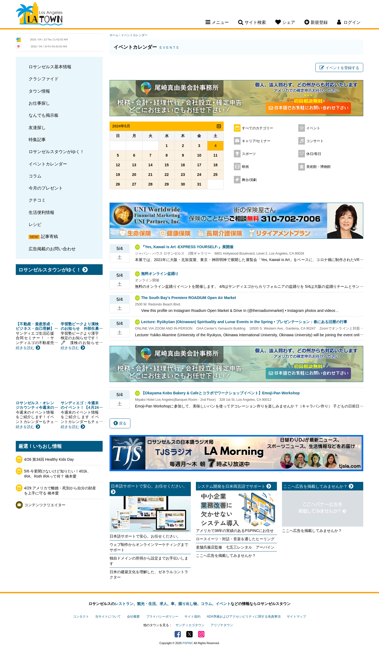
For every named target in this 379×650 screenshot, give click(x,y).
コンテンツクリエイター (44, 505)
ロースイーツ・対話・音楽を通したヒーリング (235, 539)
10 (199, 155)
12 (118, 165)
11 (215, 155)
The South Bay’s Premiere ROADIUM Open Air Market (188, 298)
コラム (35, 175)
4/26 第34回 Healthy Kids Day (49, 459)
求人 (163, 604)
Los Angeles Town (39, 14)
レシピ (35, 224)
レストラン (124, 604)
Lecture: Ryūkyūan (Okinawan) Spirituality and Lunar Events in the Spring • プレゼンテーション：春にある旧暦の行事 (244, 322)
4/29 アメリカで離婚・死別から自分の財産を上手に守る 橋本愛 (60, 491)
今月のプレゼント (46, 188)
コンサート (315, 141)
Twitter (189, 634)
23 (183, 174)
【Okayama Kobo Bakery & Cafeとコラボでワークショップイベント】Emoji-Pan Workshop (220, 393)
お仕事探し (39, 103)
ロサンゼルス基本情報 (50, 66)
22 (167, 174)
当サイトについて (108, 616)
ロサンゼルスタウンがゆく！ (56, 151)
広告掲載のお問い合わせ (52, 248)
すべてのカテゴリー (257, 128)
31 (199, 184)
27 (134, 184)
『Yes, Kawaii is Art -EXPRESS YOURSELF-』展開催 (187, 247)
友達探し (37, 127)
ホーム (114, 35)
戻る (120, 423)
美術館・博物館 (318, 167)
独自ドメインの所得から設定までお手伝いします (149, 561)
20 (134, 174)
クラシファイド (44, 78)
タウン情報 (39, 91)
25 (215, 174)
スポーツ (249, 154)
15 (167, 165)
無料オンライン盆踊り (160, 273)
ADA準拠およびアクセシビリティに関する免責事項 (243, 616)
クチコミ (37, 200)
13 (134, 165)
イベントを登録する (339, 67)
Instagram (201, 634)
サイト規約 (192, 616)
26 (118, 184)
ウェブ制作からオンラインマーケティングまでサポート (149, 547)
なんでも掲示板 (44, 115)
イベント (313, 128)
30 (183, 184)
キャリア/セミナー (256, 141)
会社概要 (133, 616)
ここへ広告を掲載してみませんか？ (226, 555)
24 (199, 174)
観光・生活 (146, 604)
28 (150, 184)
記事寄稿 (49, 236)
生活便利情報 (41, 212)
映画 (245, 167)
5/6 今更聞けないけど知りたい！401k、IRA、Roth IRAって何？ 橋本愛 (57, 474)
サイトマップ (296, 616)
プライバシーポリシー (162, 616)
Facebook (178, 634)
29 (167, 184)
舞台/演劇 (249, 180)
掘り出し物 (187, 604)
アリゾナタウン (222, 625)
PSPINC (188, 643)
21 (150, 174)
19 (118, 174)
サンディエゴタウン (190, 625)
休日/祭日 (313, 154)
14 (150, 165)
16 (183, 165)
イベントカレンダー (48, 163)
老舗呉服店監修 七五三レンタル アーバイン (235, 547)
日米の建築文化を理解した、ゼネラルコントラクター (149, 574)
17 (199, 165)
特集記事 (37, 139)
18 (215, 165)
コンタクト (81, 616)
